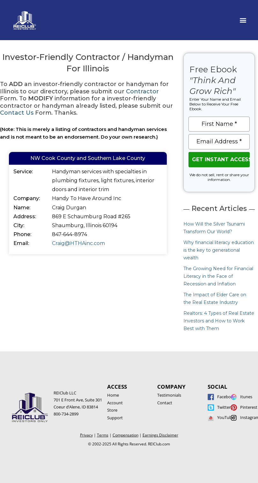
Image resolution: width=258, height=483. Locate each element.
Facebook (226, 397)
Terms (102, 435)
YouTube (225, 417)
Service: (23, 172)
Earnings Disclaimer (160, 435)
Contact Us (16, 112)
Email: (21, 243)
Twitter (224, 407)
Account (115, 403)
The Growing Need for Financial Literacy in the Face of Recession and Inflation (218, 276)
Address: (24, 216)
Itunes (246, 397)
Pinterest (248, 407)
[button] (243, 20)
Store (112, 410)
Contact (164, 403)
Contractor (142, 91)
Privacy (86, 435)
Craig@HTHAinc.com (78, 243)
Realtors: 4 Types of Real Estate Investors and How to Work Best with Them (218, 320)
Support (115, 418)
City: (18, 225)
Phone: (22, 234)
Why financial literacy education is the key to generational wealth (218, 250)
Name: (21, 208)
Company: (26, 198)
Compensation (125, 435)
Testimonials (169, 395)
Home (113, 395)
